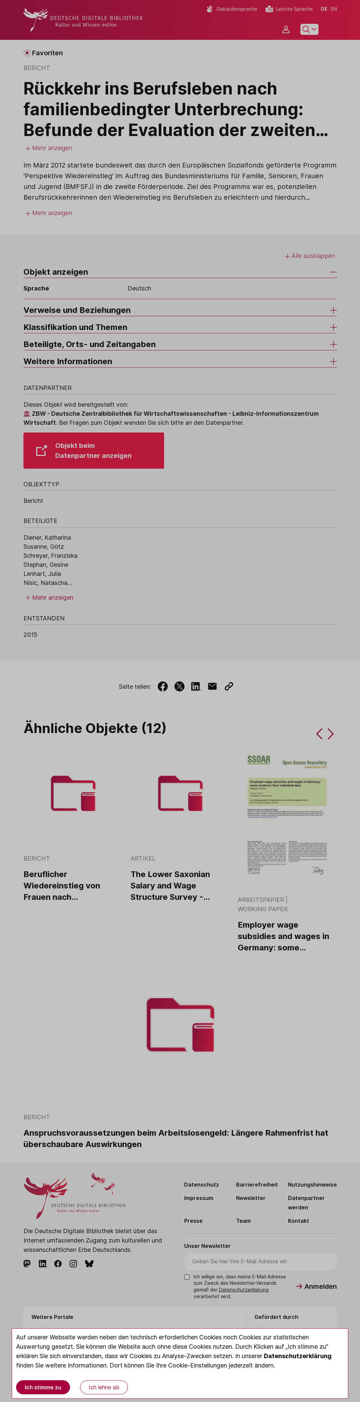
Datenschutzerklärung (298, 1355)
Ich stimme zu (43, 1387)
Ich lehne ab (104, 1387)
